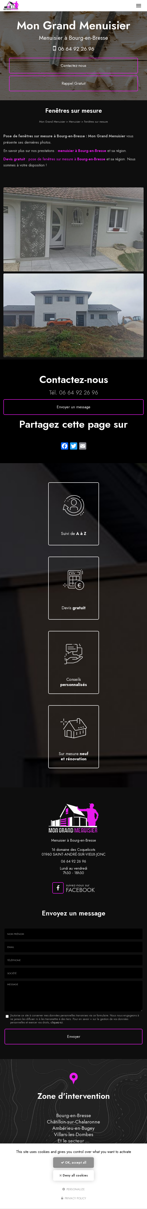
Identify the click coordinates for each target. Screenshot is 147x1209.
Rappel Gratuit (73, 83)
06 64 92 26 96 (76, 49)
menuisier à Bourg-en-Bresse (82, 150)
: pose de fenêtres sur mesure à (54, 159)
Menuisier (74, 122)
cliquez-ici (57, 1022)
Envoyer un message (73, 407)
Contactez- (73, 65)
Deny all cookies (73, 1175)
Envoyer (73, 1036)
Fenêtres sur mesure (96, 122)
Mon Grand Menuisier (52, 122)
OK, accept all (73, 1162)
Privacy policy (73, 1198)
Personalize (73, 1189)
